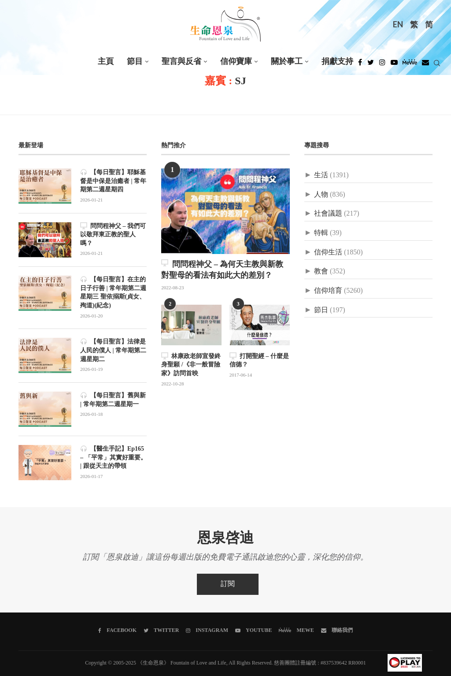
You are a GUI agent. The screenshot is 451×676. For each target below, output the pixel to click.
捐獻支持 (337, 61)
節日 (321, 310)
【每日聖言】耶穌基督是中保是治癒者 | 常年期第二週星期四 (113, 180)
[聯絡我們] (337, 630)
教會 (321, 271)
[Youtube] (394, 64)
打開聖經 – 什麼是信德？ (259, 360)
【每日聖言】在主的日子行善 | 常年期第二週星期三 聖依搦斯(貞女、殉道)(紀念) (113, 292)
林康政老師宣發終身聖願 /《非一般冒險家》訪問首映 (191, 364)
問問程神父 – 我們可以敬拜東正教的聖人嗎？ (113, 234)
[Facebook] (360, 64)
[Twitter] (370, 64)
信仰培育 (328, 291)
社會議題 (328, 213)
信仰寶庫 (236, 61)
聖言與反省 (181, 61)
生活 (321, 175)
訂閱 (228, 584)
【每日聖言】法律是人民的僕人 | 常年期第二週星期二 (113, 350)
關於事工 (287, 61)
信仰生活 (328, 252)
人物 (321, 194)
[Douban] (425, 64)
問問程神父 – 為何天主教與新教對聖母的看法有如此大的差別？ (222, 269)
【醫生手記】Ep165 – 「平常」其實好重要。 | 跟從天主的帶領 (113, 457)
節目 (135, 61)
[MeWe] (410, 64)
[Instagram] (382, 64)
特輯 (321, 233)
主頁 (106, 61)
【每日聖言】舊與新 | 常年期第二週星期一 (113, 400)
